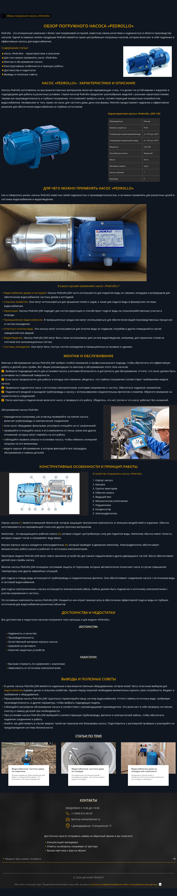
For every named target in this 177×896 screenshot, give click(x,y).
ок (160, 884)
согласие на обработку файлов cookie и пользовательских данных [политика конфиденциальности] (124, 884)
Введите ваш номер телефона (22, 858)
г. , (88, 825)
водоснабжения (13, 690)
